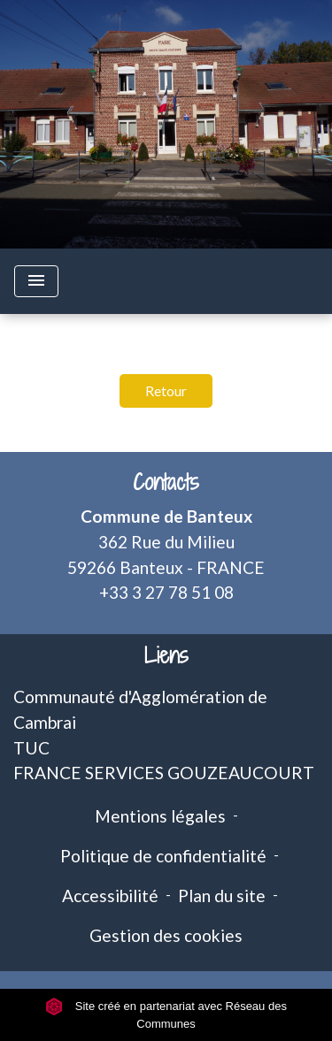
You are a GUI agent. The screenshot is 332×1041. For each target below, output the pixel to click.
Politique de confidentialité (163, 856)
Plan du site (222, 895)
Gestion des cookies (166, 935)
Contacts (166, 482)
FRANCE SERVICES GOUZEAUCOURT (163, 772)
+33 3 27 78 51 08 (166, 592)
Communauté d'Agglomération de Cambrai (140, 709)
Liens (166, 656)
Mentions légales (160, 816)
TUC (31, 748)
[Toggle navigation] (36, 281)
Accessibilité (110, 895)
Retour (166, 390)
